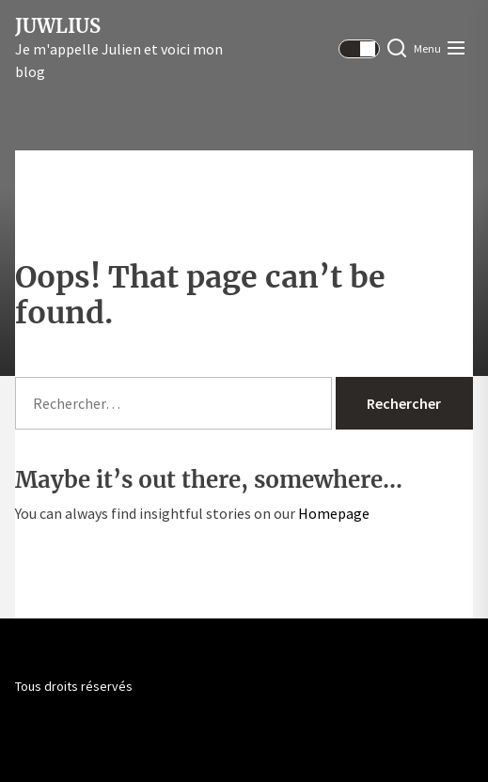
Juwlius (58, 26)
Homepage (334, 513)
